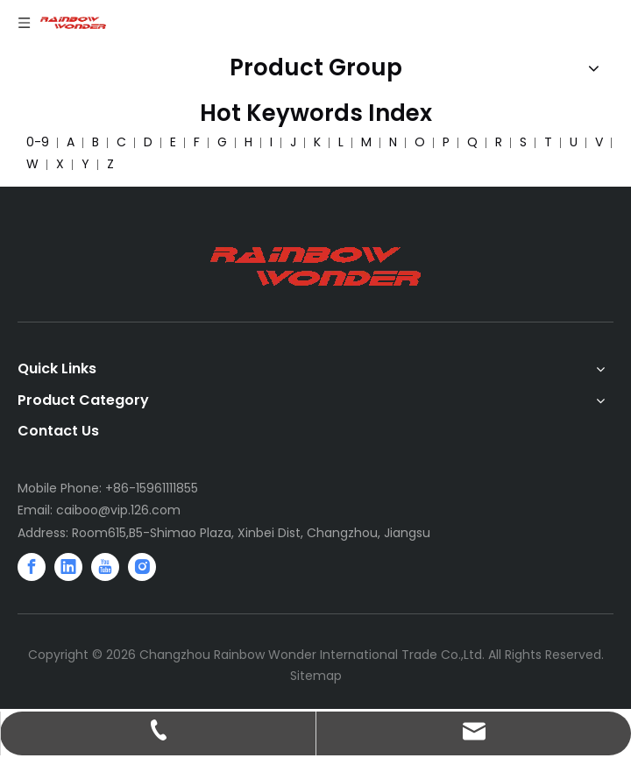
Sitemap (316, 675)
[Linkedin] (68, 567)
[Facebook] (32, 567)
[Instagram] (142, 567)
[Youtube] (105, 567)
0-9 (37, 142)
